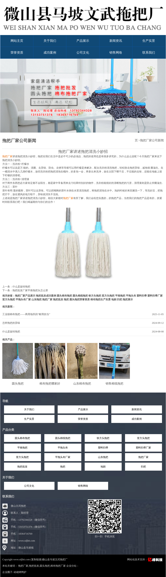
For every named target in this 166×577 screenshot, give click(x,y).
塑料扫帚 (142, 295)
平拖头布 (131, 295)
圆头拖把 (45, 565)
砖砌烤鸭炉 (20, 572)
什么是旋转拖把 (21, 286)
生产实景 (148, 40)
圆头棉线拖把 (80, 295)
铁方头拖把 (94, 295)
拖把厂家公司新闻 (19, 140)
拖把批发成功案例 (46, 295)
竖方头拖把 (108, 295)
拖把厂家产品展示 (25, 295)
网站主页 (17, 40)
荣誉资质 (17, 52)
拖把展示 (128, 299)
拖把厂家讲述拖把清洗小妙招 (83, 151)
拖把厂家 (47, 299)
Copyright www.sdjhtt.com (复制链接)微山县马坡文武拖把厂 (35, 559)
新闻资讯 (115, 40)
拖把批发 (58, 299)
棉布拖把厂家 (58, 565)
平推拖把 (120, 295)
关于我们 (50, 40)
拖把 (66, 299)
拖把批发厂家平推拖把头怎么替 (30, 290)
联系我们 (148, 52)
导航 (5, 401)
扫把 (119, 299)
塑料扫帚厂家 (155, 295)
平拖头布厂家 (23, 299)
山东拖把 (36, 299)
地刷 (113, 299)
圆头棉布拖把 (64, 295)
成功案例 (50, 52)
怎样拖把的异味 (11, 322)
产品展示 (82, 40)
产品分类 (8, 429)
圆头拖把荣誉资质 (79, 299)
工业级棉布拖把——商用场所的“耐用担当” (26, 314)
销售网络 (115, 52)
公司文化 (82, 52)
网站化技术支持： (145, 559)
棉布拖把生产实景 (100, 299)
